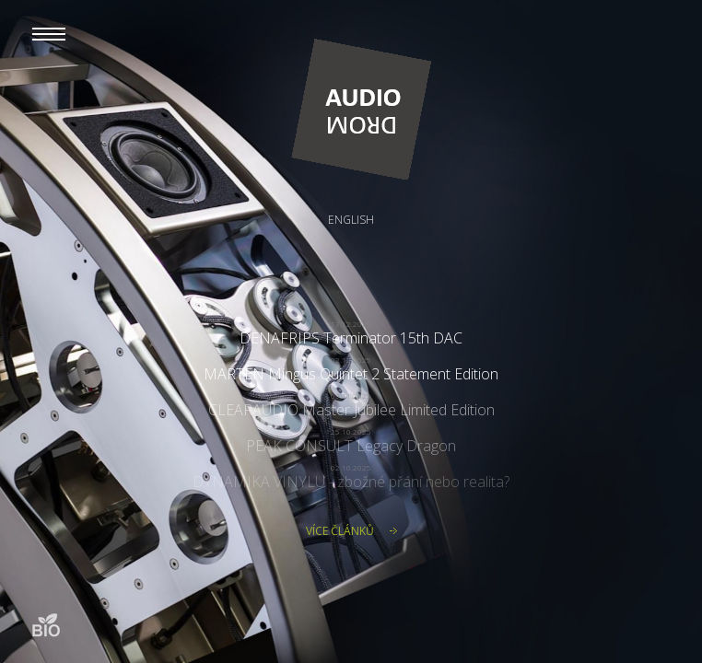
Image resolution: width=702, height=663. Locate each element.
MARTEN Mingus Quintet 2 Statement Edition (351, 374)
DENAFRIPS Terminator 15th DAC (351, 338)
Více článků (340, 531)
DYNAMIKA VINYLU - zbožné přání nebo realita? (351, 481)
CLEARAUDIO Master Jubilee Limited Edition (351, 410)
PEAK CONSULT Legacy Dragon (351, 446)
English (351, 219)
